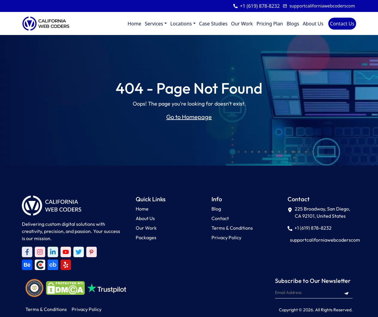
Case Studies (213, 23)
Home (134, 23)
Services (154, 23)
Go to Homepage (189, 117)
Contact (220, 218)
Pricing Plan (269, 23)
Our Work (242, 23)
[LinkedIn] (53, 252)
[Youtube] (66, 252)
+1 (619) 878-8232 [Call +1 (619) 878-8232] (310, 228)
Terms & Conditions (232, 228)
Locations (181, 23)
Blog (216, 209)
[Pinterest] (91, 252)
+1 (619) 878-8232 (260, 6)
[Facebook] (27, 252)
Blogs (293, 23)
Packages (146, 237)
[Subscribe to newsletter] (346, 292)
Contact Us (342, 23)
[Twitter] (78, 252)
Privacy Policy (226, 237)
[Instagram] (40, 252)
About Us (313, 23)
